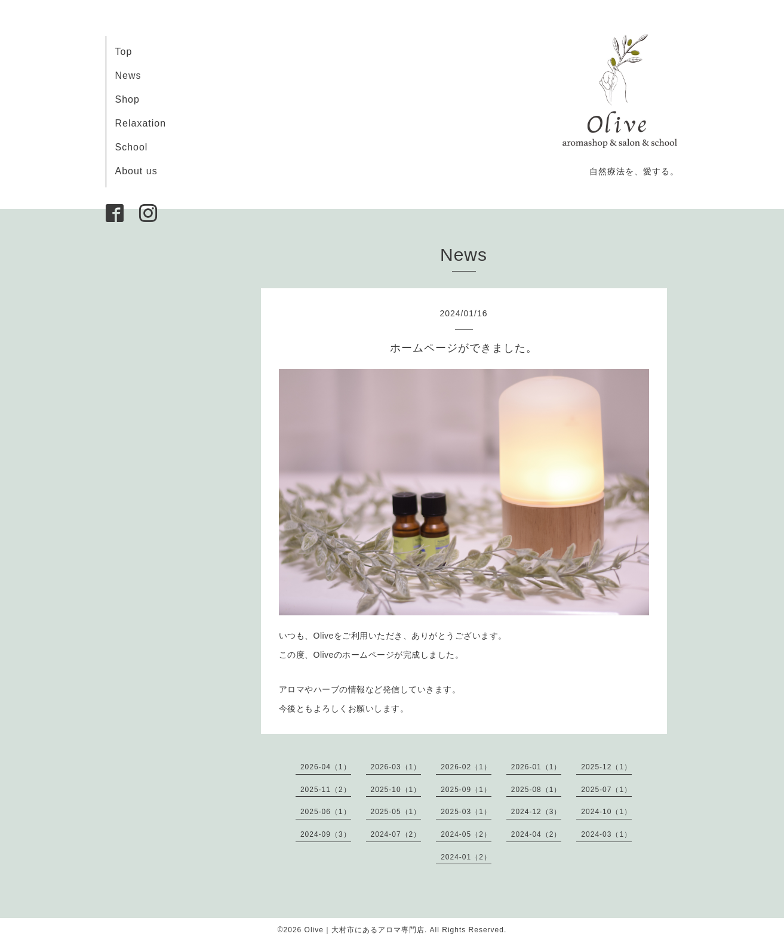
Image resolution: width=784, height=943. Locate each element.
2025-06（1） (325, 812)
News (128, 75)
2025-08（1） (536, 789)
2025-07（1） (606, 789)
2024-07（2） (396, 834)
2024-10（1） (606, 812)
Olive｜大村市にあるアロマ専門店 (365, 930)
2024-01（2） (466, 857)
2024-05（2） (466, 834)
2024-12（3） (536, 812)
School (131, 147)
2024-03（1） (606, 834)
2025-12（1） (606, 767)
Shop (127, 99)
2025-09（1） (466, 789)
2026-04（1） (325, 767)
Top (124, 52)
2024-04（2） (536, 834)
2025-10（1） (396, 789)
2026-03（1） (396, 767)
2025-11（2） (325, 789)
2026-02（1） (466, 767)
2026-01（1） (536, 767)
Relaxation (141, 123)
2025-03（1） (466, 812)
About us (136, 171)
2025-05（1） (396, 812)
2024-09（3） (325, 834)
